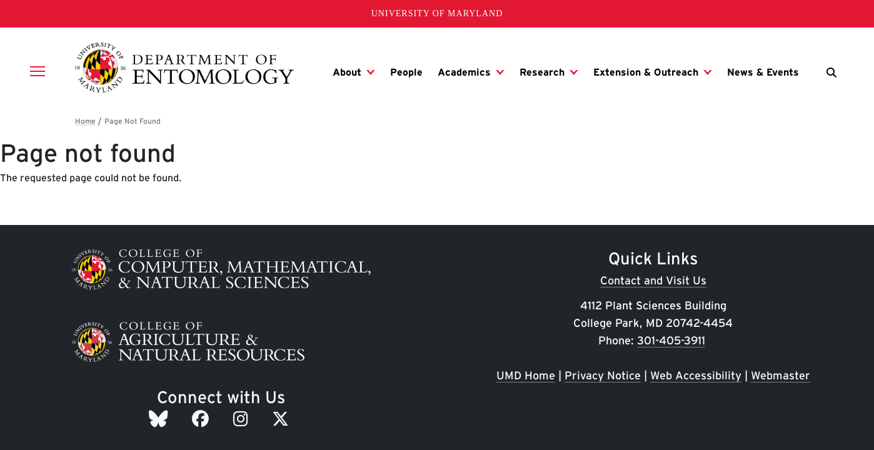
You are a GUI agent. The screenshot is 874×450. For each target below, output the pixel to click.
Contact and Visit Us (653, 280)
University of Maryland (437, 13)
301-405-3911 (671, 340)
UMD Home (525, 375)
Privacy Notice (603, 375)
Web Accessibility (695, 375)
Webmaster (780, 375)
